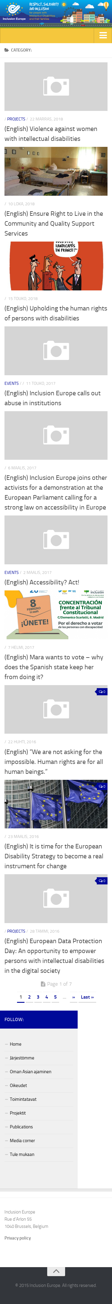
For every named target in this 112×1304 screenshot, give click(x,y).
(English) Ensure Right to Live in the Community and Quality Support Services (53, 223)
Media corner (22, 1140)
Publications (21, 1127)
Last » (87, 997)
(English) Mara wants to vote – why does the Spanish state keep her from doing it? (53, 667)
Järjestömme (22, 1058)
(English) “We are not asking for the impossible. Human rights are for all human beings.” (53, 762)
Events (11, 383)
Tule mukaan (22, 1154)
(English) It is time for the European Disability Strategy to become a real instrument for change (53, 856)
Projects (16, 119)
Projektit (18, 1113)
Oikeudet (18, 1085)
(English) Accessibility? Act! (41, 582)
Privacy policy (17, 1238)
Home (16, 1044)
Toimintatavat (23, 1099)
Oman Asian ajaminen (30, 1071)
